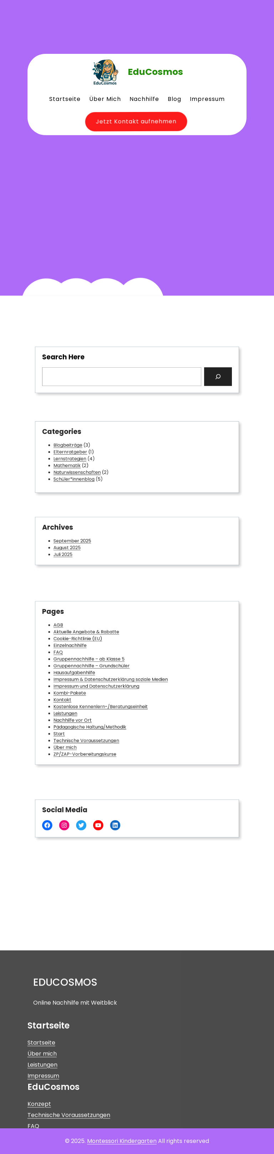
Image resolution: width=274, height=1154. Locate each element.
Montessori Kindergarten (122, 1141)
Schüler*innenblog (89, 473)
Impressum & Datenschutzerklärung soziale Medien (117, 680)
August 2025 (83, 545)
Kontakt (80, 695)
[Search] (199, 375)
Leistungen (82, 706)
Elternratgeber (86, 452)
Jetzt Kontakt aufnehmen (132, 121)
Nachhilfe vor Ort (87, 711)
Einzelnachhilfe (85, 654)
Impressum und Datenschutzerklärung (106, 685)
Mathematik (83, 463)
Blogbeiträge (84, 447)
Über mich (82, 732)
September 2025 (87, 540)
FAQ (76, 659)
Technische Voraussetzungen (98, 727)
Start (77, 721)
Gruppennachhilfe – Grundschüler (102, 669)
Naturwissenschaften (91, 468)
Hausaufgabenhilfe (89, 674)
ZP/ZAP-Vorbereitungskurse (97, 737)
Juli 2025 (80, 551)
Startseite (41, 1108)
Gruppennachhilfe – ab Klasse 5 (100, 664)
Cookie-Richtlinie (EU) (91, 648)
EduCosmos (155, 72)
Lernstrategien (85, 458)
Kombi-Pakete (85, 690)
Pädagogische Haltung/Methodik (101, 716)
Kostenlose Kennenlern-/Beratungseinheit (109, 701)
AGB (76, 638)
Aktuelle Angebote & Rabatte (98, 643)
